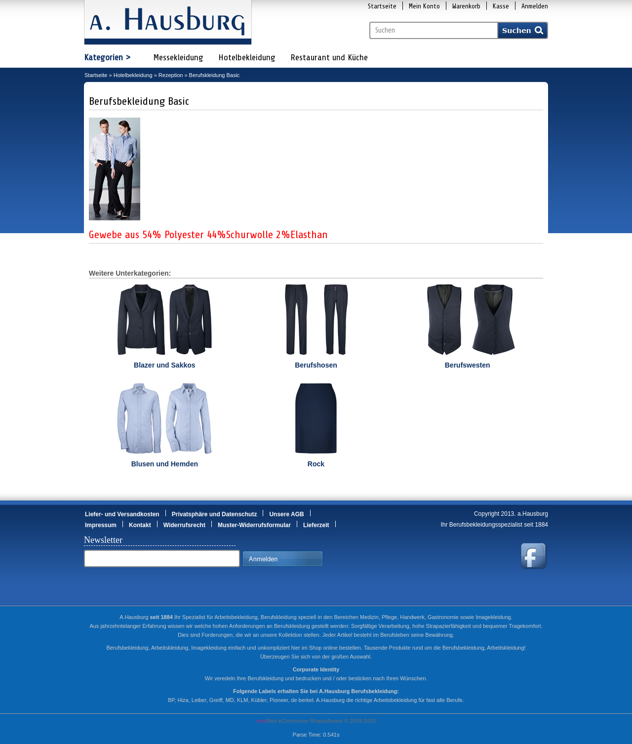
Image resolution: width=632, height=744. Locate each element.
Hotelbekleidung (247, 57)
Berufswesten (467, 365)
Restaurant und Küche (329, 57)
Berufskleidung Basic (214, 75)
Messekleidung (178, 57)
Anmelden (534, 6)
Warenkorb (466, 6)
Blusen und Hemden (164, 464)
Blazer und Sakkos (165, 365)
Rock (316, 464)
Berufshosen (316, 365)
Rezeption (170, 75)
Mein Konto (424, 6)
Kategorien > (107, 57)
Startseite (382, 6)
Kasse (501, 6)
